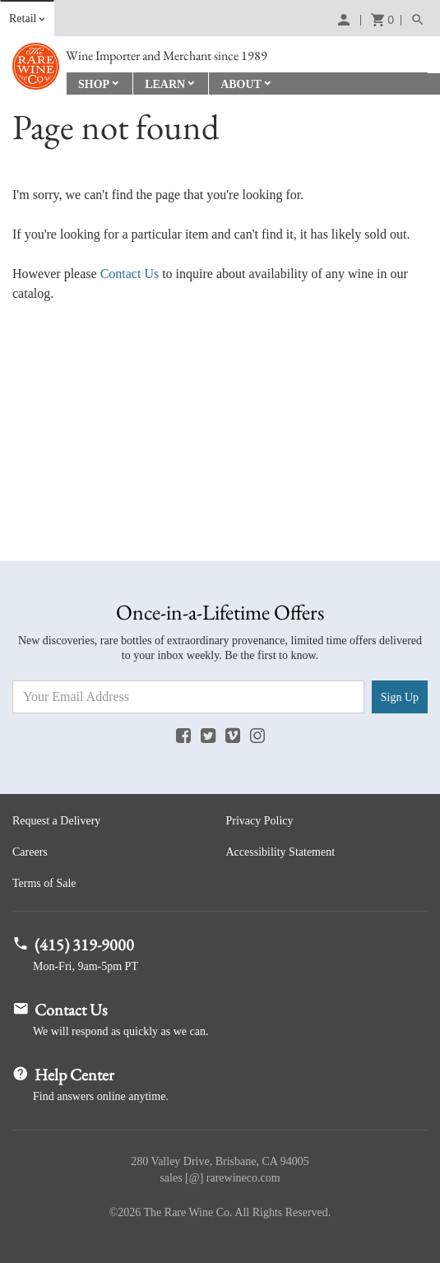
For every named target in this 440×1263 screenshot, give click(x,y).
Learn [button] (165, 84)
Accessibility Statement (281, 852)
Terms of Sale (44, 883)
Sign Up (400, 697)
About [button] (241, 84)
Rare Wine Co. (35, 66)
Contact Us (130, 274)
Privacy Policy (260, 821)
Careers (30, 852)
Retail (22, 18)
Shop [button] (93, 84)
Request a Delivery (56, 821)
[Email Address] (188, 696)
